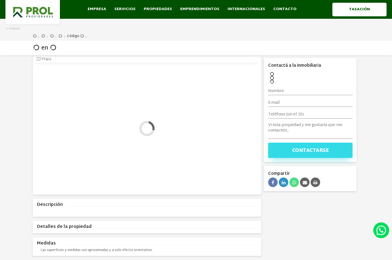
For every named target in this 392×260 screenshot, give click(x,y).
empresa (97, 9)
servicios (125, 9)
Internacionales (246, 9)
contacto (284, 9)
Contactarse (310, 150)
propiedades (158, 9)
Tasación (359, 9)
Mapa (44, 59)
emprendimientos (199, 9)
